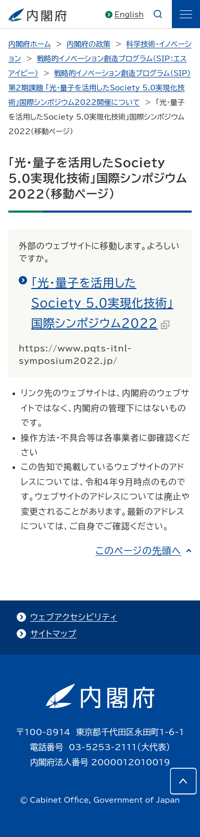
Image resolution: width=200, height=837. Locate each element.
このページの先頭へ (138, 550)
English (129, 14)
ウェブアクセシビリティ (73, 617)
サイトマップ (53, 634)
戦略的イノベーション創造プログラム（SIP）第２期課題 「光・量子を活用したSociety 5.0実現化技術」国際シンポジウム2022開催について (99, 88)
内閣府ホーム (29, 44)
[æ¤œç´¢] (158, 14)
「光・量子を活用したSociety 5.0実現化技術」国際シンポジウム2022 (102, 303)
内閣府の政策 (88, 44)
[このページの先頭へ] (183, 780)
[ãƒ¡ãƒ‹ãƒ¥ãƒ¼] (186, 14)
